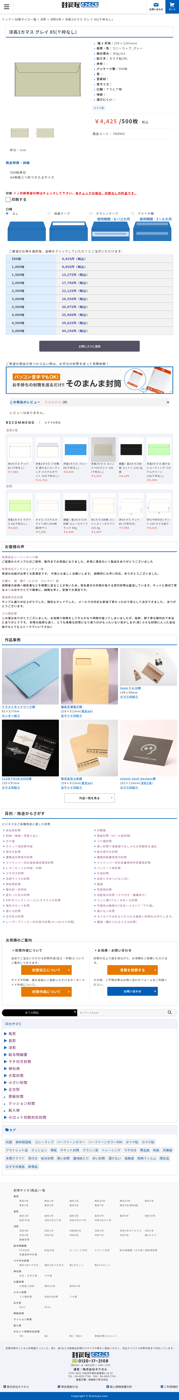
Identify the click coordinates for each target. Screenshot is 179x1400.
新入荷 (14, 1110)
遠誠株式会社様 (12, 597)
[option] (48, 79)
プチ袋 (73, 1296)
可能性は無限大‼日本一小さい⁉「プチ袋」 (126, 905)
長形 (12, 1040)
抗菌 (9, 1142)
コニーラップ (44, 1142)
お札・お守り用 (28, 1275)
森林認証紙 (23, 1142)
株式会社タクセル (18, 1387)
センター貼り (11, 716)
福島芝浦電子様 (71, 707)
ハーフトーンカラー (71, 1142)
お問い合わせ (132, 991)
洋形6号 (74, 1235)
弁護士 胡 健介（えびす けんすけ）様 (30, 581)
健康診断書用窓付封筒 (112, 857)
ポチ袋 (10, 841)
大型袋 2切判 (27, 1286)
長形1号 (24, 1215)
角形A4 (87, 711)
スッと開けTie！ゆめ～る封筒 (117, 900)
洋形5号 (49, 1235)
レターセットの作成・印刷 (24, 868)
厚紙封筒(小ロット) (106, 1335)
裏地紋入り (81, 1158)
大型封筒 (103, 873)
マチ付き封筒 (15, 873)
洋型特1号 (75, 1230)
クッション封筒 (22, 1103)
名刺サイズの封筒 (18, 879)
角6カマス (151, 1235)
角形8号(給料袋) (129, 1205)
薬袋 (100, 884)
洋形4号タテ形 (78, 1220)
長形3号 (74, 1215)
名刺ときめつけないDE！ (114, 879)
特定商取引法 (69, 1387)
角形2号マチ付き (54, 1265)
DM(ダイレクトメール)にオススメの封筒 (33, 900)
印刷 (9, 193)
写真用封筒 (104, 889)
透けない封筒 (106, 911)
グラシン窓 (90, 1150)
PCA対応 (24, 1250)
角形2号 (74, 1200)
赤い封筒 (99, 1158)
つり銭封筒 (104, 841)
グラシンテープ (107, 213)
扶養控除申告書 (28, 1254)
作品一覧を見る (89, 798)
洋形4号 (24, 1235)
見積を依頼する (132, 969)
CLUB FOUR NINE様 (17, 778)
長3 (47, 1335)
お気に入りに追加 (89, 346)
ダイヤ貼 (132, 1142)
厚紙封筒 (16, 1096)
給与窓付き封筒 (107, 852)
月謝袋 (101, 830)
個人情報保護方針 (121, 1387)
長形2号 (49, 1215)
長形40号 (24, 1220)
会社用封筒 (13, 830)
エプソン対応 (102, 1250)
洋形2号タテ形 (53, 1220)
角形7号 (99, 1205)
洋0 (21, 1335)
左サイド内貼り (71, 716)
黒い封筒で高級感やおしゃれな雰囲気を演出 (127, 846)
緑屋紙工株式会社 (98, 1379)
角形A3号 (50, 1286)
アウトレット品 (17, 1150)
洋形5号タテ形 (103, 1220)
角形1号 (49, 1200)
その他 (48, 1275)
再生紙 (144, 1150)
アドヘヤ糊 (146, 213)
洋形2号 (146, 783)
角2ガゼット (77, 1265)
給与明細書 (18, 1054)
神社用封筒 (13, 884)
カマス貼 (99, 108)
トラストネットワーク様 (18, 707)
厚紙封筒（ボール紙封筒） (115, 836)
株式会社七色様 (71, 778)
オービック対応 (78, 1250)
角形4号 (24, 1205)
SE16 (48, 1307)
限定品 (164, 1158)
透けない (114, 1158)
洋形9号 (124, 1235)
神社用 (14, 1068)
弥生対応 (50, 1250)
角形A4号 (125, 1200)
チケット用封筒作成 (19, 846)
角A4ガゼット (103, 1265)
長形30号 (150, 1215)
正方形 (14, 1089)
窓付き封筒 (13, 852)
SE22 (22, 1307)
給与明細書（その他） (132, 1250)
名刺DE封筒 (51, 1296)
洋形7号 (99, 1235)
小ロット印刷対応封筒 (27, 1117)
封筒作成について (46, 991)
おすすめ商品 (15, 1166)
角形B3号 (75, 1286)
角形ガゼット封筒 (18, 905)
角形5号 (49, 1205)
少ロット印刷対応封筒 (27, 1331)
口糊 (9, 209)
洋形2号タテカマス (131, 1230)
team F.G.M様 (130, 688)
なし (15, 213)
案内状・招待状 (16, 889)
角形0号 (24, 1200)
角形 (12, 1033)
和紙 (156, 1150)
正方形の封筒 (15, 916)
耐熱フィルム (146, 1158)
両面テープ (62, 213)
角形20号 (100, 1200)
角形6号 (74, 1205)
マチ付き (130, 1150)
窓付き (33, 1158)
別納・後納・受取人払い (22, 836)
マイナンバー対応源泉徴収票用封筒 (30, 862)
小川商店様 (9, 613)
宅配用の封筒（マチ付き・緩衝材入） (122, 895)
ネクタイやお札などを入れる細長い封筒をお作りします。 (135, 916)
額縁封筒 (24, 1239)
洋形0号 (12, 430)
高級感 (129, 1158)
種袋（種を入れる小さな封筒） (118, 922)
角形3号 (149, 1200)
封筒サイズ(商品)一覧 (29, 1190)
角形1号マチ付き (29, 1265)
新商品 (33, 1166)
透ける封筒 (13, 911)
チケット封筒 (69, 1150)
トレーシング (111, 1150)
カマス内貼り (129, 697)
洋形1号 (49, 1230)
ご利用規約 (171, 1387)
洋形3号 (149, 1230)
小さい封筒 (18, 1082)
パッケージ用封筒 (109, 868)
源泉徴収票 (151, 1250)
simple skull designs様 (138, 778)
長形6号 (124, 1215)
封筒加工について (46, 969)
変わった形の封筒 (18, 895)
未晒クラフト (15, 1158)
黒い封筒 (63, 1158)
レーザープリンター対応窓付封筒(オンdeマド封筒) (40, 922)
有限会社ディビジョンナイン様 (23, 569)
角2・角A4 (76, 1335)
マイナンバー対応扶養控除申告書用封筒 (124, 862)
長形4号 (99, 1215)
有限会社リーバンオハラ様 (20, 557)
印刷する (19, 199)
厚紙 (54, 1150)
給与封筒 (47, 1158)
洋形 (9, 486)
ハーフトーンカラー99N (105, 1142)
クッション (39, 1150)
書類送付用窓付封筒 (19, 857)
